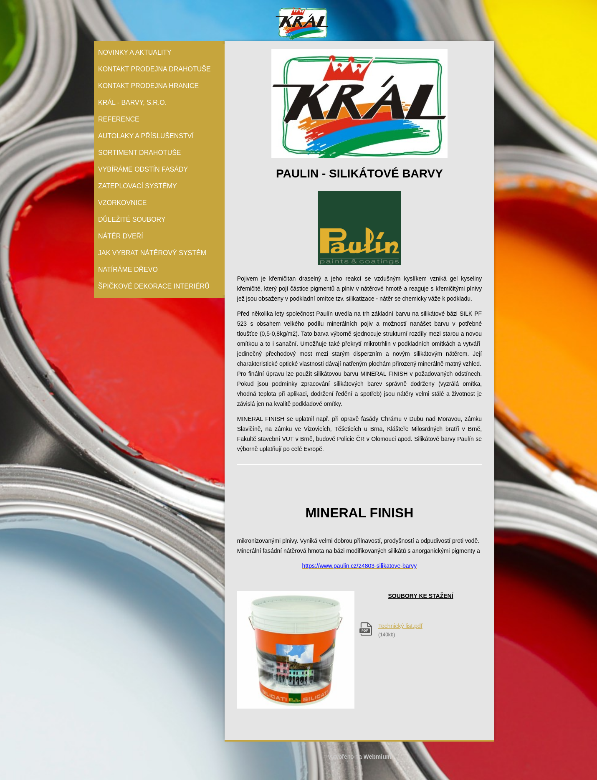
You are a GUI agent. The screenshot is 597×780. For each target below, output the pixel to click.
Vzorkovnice (122, 202)
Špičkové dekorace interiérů (154, 286)
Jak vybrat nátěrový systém (152, 252)
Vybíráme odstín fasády (143, 169)
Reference (118, 119)
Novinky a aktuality (135, 52)
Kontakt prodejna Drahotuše (154, 69)
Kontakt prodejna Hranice (148, 85)
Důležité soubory (132, 219)
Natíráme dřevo (128, 269)
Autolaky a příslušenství (146, 135)
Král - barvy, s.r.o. (132, 102)
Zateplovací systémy (137, 186)
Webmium (378, 756)
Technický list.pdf (400, 626)
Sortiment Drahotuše (139, 152)
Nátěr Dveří (120, 236)
